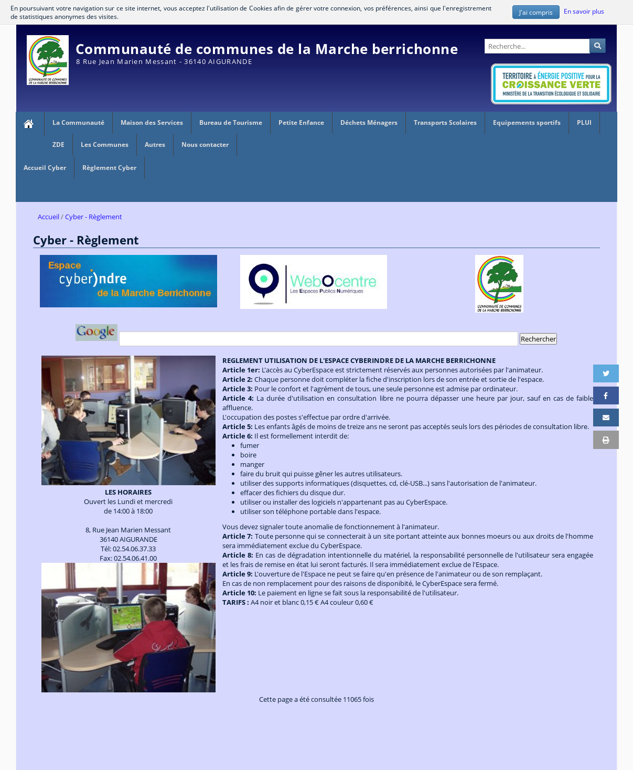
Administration (593, 29)
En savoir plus (584, 11)
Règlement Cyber (109, 167)
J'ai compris (536, 12)
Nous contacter (205, 144)
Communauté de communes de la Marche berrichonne (267, 48)
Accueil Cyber (45, 167)
